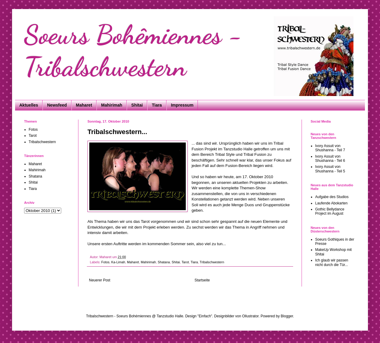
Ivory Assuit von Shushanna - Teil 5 (330, 169)
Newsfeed (57, 105)
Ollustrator (250, 316)
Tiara (157, 105)
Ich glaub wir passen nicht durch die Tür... (331, 262)
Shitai (137, 105)
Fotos (105, 262)
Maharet (84, 105)
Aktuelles (28, 105)
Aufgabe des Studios (332, 197)
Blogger (287, 316)
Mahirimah (111, 105)
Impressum (182, 105)
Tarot (185, 262)
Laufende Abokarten (331, 203)
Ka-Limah (118, 262)
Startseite (202, 280)
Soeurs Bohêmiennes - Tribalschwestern (133, 51)
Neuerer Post (99, 280)
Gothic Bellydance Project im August (329, 211)
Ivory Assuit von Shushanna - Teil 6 (330, 158)
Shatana (164, 262)
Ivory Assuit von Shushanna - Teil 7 (330, 148)
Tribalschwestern (212, 262)
